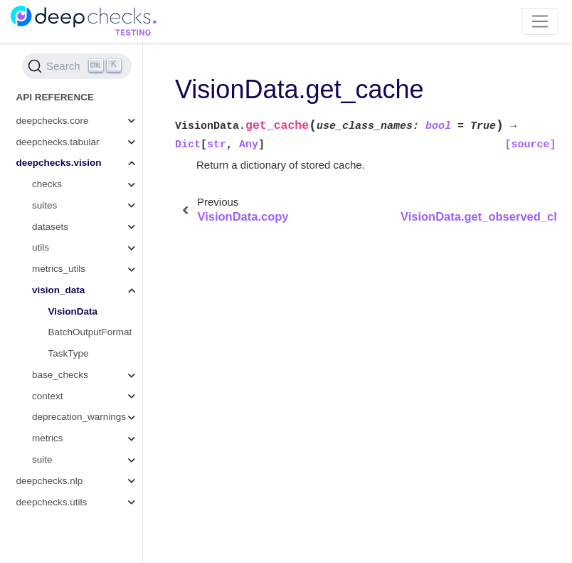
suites (44, 205)
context (47, 396)
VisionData (73, 311)
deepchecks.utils (52, 502)
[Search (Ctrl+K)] (77, 66)
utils (40, 247)
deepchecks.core (52, 120)
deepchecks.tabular (58, 142)
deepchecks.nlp (49, 480)
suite (42, 459)
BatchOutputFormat (90, 332)
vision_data (58, 290)
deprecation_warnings (79, 416)
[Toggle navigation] (540, 21)
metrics (47, 438)
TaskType (68, 353)
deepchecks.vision (59, 162)
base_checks (60, 374)
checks (47, 184)
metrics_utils (58, 268)
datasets (50, 226)
